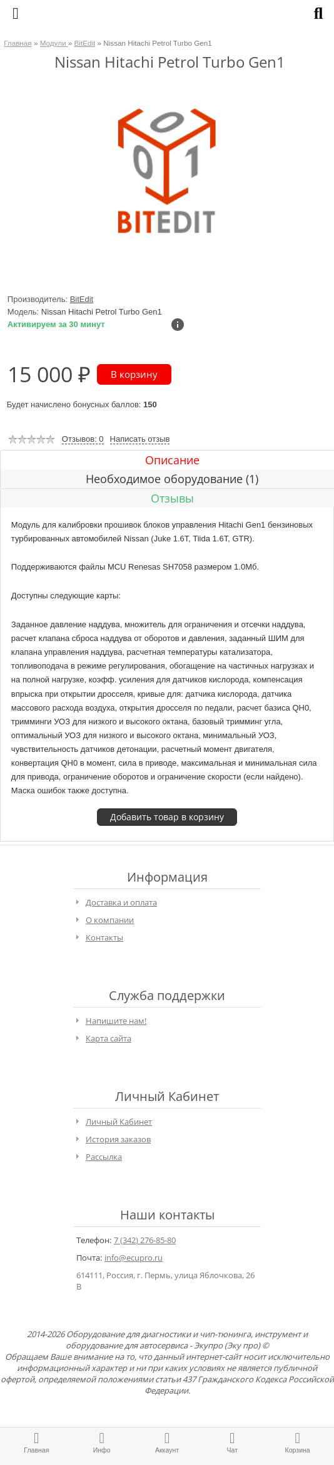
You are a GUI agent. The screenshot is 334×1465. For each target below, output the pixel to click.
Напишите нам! (116, 1020)
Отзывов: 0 (83, 439)
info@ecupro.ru (133, 1257)
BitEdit (85, 43)
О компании (110, 919)
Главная (17, 43)
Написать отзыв (140, 439)
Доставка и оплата (121, 902)
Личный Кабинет (119, 1121)
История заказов (118, 1139)
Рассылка (104, 1156)
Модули (54, 43)
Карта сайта (108, 1038)
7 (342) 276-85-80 (145, 1240)
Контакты (104, 937)
